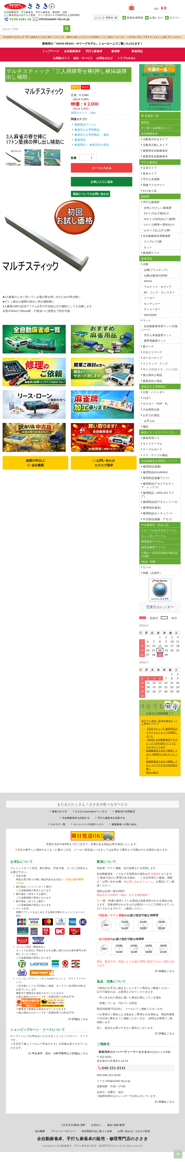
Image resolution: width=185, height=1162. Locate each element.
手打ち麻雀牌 (150, 202)
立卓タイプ (149, 167)
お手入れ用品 (150, 415)
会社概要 (40, 1131)
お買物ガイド (61, 58)
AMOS (147, 281)
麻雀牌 (115, 51)
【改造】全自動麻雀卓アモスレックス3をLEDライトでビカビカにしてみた (162, 743)
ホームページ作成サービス (88, 824)
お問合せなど (104, 58)
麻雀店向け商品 (99, 144)
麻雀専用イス (150, 437)
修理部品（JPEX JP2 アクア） (157, 494)
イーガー (149, 297)
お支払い (96, 1124)
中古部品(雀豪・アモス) (157, 519)
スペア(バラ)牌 (152, 241)
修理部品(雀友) (151, 507)
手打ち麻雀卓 (94, 51)
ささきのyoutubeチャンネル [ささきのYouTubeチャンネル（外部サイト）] (91, 811)
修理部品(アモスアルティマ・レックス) (157, 485)
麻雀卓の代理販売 (125, 811)
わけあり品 (149, 190)
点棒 (145, 264)
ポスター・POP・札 (155, 403)
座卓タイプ (149, 173)
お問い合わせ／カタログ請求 (134, 1131)
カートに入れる (101, 167)
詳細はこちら (80, 1018)
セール (146, 567)
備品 (106, 134)
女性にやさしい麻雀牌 (157, 207)
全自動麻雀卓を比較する (76, 817)
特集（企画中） (152, 572)
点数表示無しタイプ (155, 144)
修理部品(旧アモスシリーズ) (160, 501)
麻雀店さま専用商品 (87, 129)
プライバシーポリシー (63, 1131)
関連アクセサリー (153, 184)
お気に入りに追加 (102, 181)
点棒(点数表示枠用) (155, 275)
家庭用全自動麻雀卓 (155, 156)
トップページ (50, 51)
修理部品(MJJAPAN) (155, 472)
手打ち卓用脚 (150, 179)
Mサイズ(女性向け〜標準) (159, 219)
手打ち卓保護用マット (157, 335)
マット (146, 320)
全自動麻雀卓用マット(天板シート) (159, 327)
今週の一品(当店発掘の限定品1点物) (159, 554)
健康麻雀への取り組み (124, 824)
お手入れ (149, 420)
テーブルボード (152, 449)
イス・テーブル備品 (155, 455)
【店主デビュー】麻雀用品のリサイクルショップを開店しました (162, 732)
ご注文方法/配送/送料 (73, 1124)
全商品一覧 (150, 115)
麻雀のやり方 (59, 811)
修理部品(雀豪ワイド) (155, 477)
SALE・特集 (148, 561)
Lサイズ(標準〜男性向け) (158, 224)
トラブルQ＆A (126, 58)
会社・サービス (83, 58)
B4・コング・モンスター (159, 292)
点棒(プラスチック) (155, 269)
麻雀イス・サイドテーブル (157, 432)
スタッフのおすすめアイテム (159, 530)
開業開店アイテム (86, 124)
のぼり (146, 397)
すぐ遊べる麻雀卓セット (156, 127)
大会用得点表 (150, 409)
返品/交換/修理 (116, 1124)
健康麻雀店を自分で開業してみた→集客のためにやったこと (162, 754)
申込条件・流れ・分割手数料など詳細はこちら (60, 1053)
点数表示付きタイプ (155, 139)
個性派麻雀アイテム (153, 547)
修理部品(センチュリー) (157, 513)
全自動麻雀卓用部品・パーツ (159, 460)
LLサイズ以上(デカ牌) (156, 230)
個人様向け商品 (152, 375)
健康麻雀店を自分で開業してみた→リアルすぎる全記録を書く (162, 765)
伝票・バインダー (153, 392)
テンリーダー (151, 309)
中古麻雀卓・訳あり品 (155, 524)
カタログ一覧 (58, 824)
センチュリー (151, 303)
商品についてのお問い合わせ (91, 193)
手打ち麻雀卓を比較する (111, 817)
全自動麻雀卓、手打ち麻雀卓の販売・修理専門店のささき (92, 1138)
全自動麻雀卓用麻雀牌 (156, 235)
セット (147, 247)
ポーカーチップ (152, 357)
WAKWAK (150, 314)
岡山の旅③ (152, 772)
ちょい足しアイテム (153, 536)
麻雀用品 (137, 51)
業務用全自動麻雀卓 (155, 150)
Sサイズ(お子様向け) (156, 213)
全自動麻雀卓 (72, 51)
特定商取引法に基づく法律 (97, 1131)
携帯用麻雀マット (154, 340)
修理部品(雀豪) (151, 466)
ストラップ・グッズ (155, 363)
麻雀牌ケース (150, 252)
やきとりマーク (152, 352)
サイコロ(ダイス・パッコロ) (160, 369)
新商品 (145, 122)
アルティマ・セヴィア (157, 286)
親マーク (148, 346)
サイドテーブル (152, 443)
